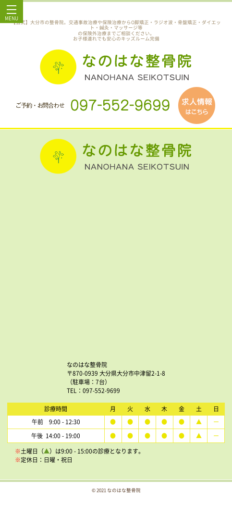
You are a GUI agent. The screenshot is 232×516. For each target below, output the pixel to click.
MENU (11, 15)
